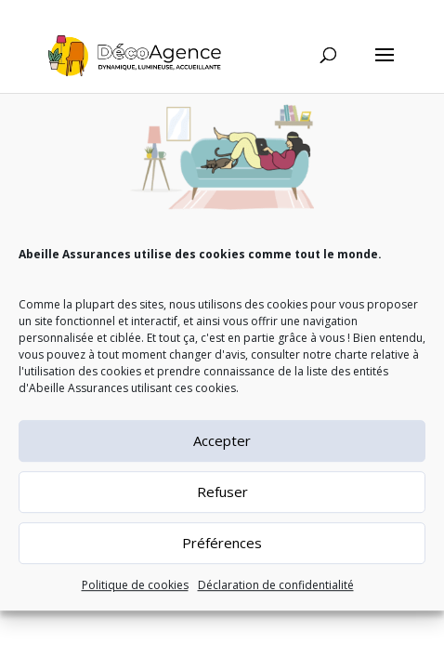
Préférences (222, 551)
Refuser (222, 500)
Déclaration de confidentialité (276, 593)
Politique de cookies (135, 593)
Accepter (222, 448)
